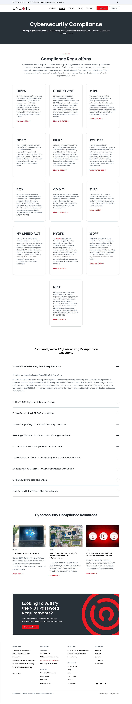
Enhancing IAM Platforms (48, 664)
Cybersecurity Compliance (49, 660)
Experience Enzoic (30, 627)
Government (44, 676)
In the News (72, 683)
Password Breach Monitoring (22, 667)
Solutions (62, 8)
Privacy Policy (103, 694)
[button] (66, 366)
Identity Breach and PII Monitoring (24, 660)
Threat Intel (99, 660)
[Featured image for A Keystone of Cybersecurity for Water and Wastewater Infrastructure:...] (66, 536)
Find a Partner (72, 657)
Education (43, 680)
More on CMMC (59, 212)
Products (52, 8)
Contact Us (99, 664)
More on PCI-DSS (97, 170)
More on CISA (95, 210)
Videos (70, 680)
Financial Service (45, 683)
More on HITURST (60, 121)
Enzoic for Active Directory (21, 650)
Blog (69, 670)
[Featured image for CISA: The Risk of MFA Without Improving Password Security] (102, 536)
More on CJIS (95, 119)
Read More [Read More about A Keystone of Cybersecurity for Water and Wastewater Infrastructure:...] (54, 576)
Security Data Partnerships (77, 654)
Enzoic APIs (16, 657)
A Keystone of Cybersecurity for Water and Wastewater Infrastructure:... (65, 556)
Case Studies (72, 676)
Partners (71, 8)
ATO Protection (45, 654)
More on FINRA (59, 170)
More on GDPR (96, 263)
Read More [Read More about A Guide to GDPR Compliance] (17, 574)
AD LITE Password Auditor (21, 654)
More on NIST (58, 319)
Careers (98, 657)
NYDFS (58, 239)
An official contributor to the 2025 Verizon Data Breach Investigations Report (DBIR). (37, 2)
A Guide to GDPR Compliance (27, 553)
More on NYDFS (59, 268)
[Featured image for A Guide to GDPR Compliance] (29, 536)
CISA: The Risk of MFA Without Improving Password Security (100, 554)
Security (98, 654)
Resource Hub (72, 666)
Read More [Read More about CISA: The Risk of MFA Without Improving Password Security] (90, 573)
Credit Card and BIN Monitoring (23, 664)
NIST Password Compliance (49, 657)
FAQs (69, 673)
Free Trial (102, 8)
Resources (89, 8)
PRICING (16, 674)
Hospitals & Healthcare (48, 673)
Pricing (80, 8)
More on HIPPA (22, 121)
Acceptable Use (114, 694)
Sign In (114, 8)
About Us (98, 650)
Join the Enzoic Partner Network (78, 650)
